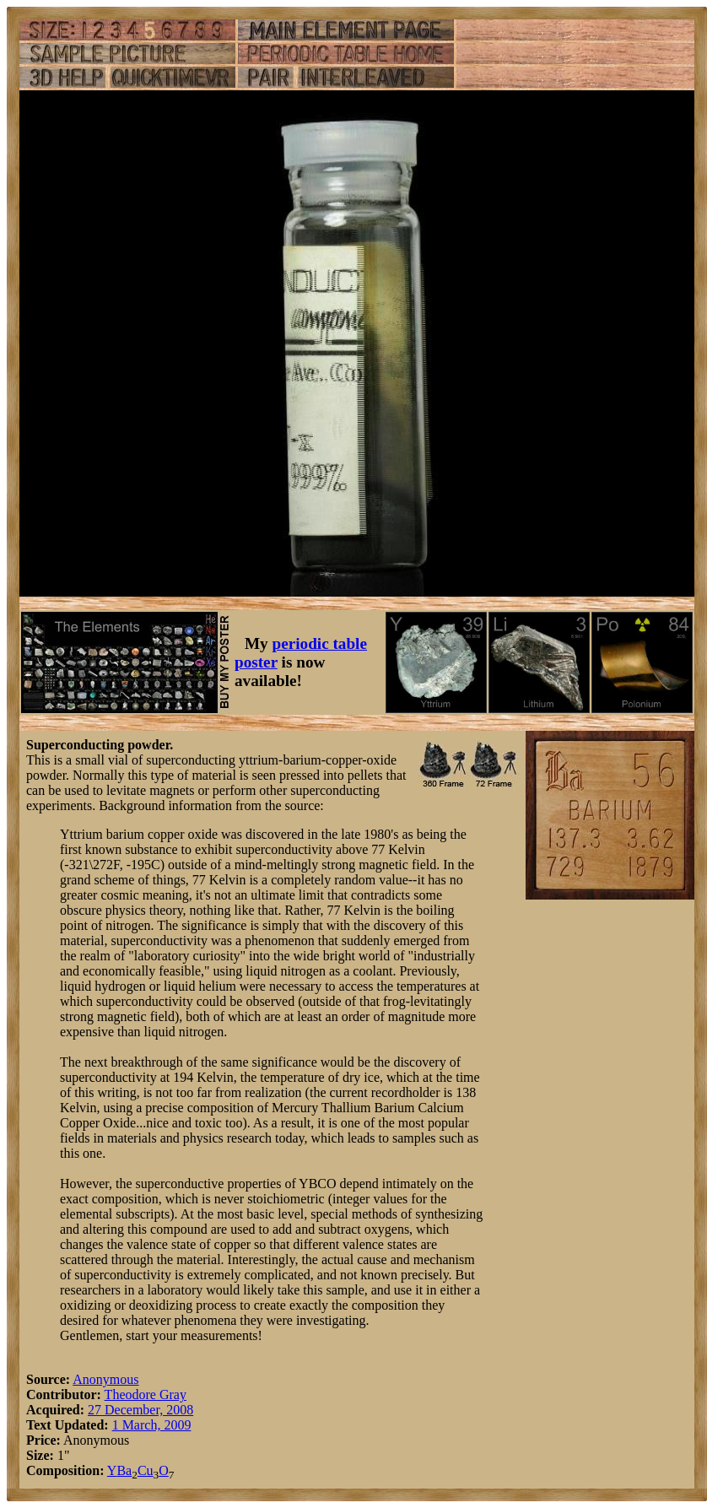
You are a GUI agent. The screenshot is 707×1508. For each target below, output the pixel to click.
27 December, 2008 (140, 1410)
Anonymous (105, 1379)
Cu (146, 1470)
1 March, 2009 (152, 1425)
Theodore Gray (145, 1394)
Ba (124, 1470)
